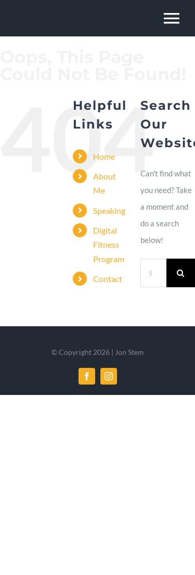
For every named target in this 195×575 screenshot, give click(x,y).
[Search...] (153, 273)
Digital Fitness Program (108, 244)
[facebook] (87, 376)
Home (104, 156)
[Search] (180, 273)
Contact (107, 279)
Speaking (109, 210)
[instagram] (108, 376)
